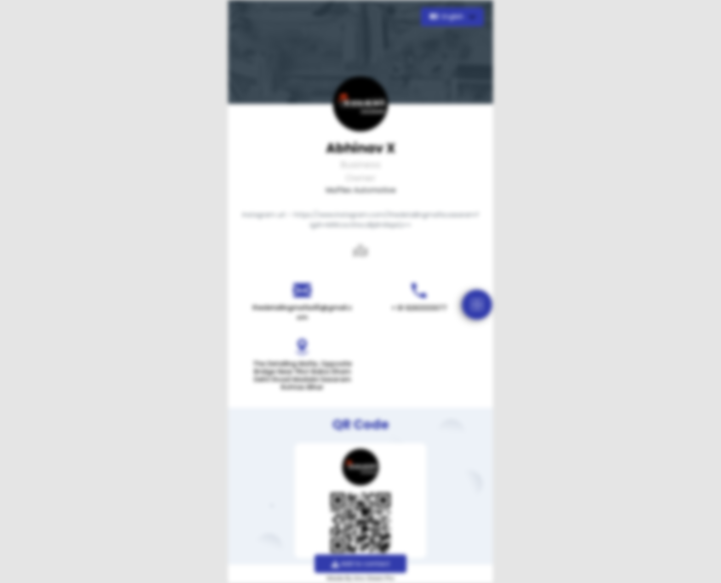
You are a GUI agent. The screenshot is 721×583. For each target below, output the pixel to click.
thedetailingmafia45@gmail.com (302, 312)
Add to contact (361, 563)
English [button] (447, 16)
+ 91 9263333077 (419, 308)
